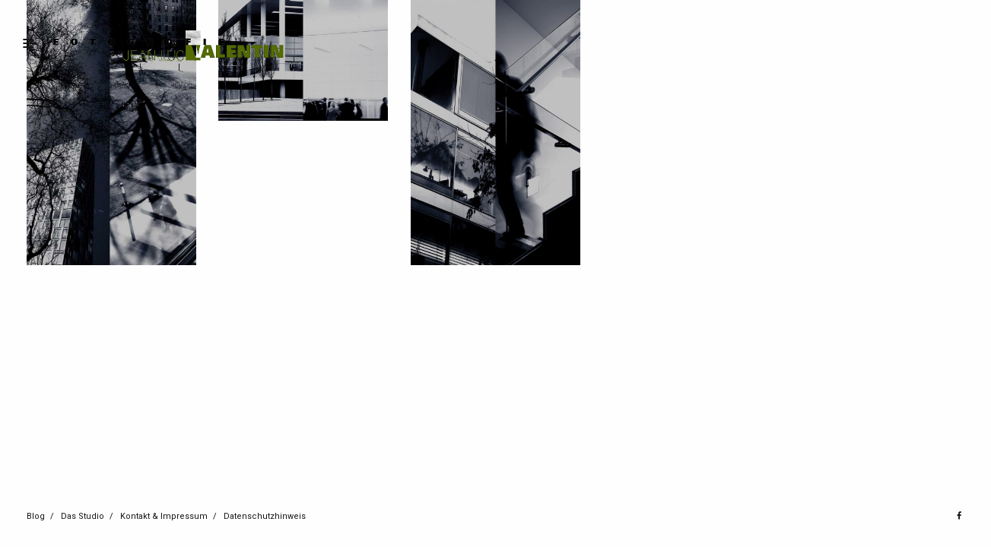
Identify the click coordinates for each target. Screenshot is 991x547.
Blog (36, 516)
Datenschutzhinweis (265, 516)
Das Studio (82, 516)
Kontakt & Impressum (164, 516)
